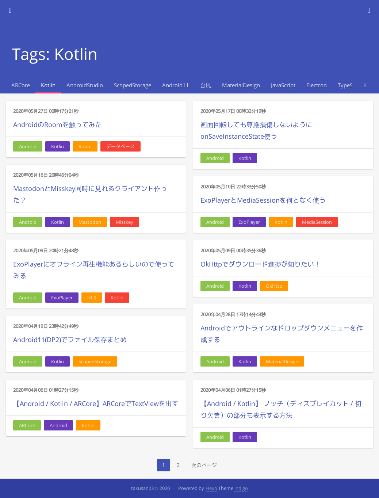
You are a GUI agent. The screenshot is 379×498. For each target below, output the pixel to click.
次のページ (204, 464)
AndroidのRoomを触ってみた (57, 124)
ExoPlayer (249, 222)
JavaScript (283, 85)
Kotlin (48, 85)
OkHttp (274, 286)
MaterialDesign (241, 85)
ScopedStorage (132, 85)
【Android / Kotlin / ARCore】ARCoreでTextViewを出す (96, 403)
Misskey (124, 222)
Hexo (211, 488)
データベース (120, 146)
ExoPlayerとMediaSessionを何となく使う (263, 200)
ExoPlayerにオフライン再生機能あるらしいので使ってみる (94, 270)
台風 (205, 85)
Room (85, 146)
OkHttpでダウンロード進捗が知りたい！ (260, 264)
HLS (91, 297)
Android (28, 146)
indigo (241, 488)
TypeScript (351, 85)
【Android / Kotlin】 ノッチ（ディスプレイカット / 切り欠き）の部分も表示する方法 (280, 409)
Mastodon (90, 222)
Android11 (175, 85)
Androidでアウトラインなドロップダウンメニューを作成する (281, 333)
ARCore (20, 85)
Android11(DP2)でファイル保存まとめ (70, 339)
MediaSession (317, 222)
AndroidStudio (84, 85)
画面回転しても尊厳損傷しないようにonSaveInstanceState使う (256, 130)
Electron (316, 85)
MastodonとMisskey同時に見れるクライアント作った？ (90, 194)
